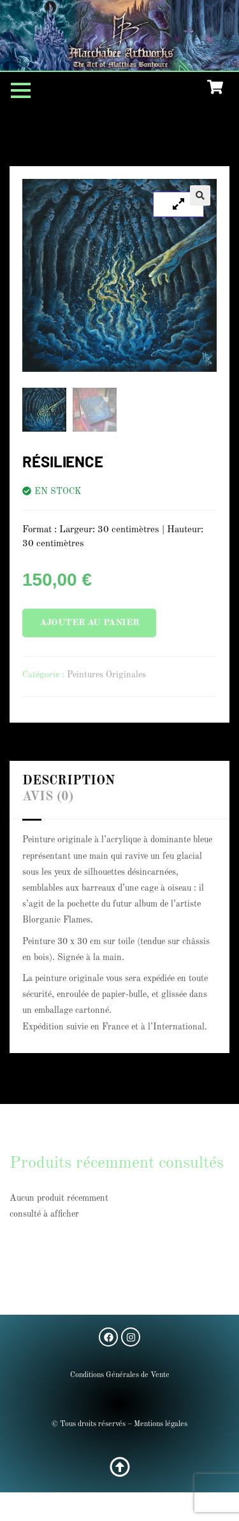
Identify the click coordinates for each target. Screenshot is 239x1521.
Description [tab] (68, 781)
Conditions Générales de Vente (120, 1375)
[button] (200, 195)
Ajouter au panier (89, 623)
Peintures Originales (106, 674)
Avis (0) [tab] (47, 797)
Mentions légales (160, 1424)
